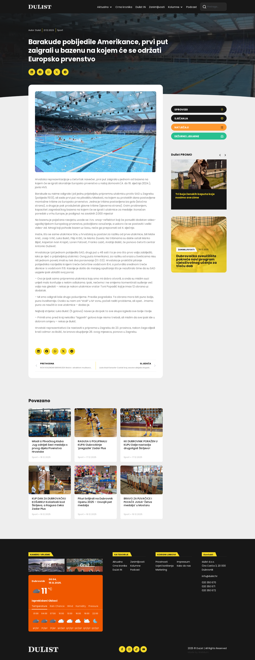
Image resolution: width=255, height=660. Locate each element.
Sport (60, 30)
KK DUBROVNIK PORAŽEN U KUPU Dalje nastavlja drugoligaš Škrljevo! (141, 444)
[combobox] (213, 7)
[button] (31, 72)
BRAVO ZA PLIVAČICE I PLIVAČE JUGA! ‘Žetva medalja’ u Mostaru (138, 502)
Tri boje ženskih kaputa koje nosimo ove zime (195, 195)
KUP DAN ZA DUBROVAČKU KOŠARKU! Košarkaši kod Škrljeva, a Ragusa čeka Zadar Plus (49, 504)
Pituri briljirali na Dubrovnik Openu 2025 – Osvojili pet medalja (95, 502)
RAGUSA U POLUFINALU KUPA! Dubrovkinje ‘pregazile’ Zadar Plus (92, 444)
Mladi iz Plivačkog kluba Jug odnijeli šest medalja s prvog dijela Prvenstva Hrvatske (50, 446)
